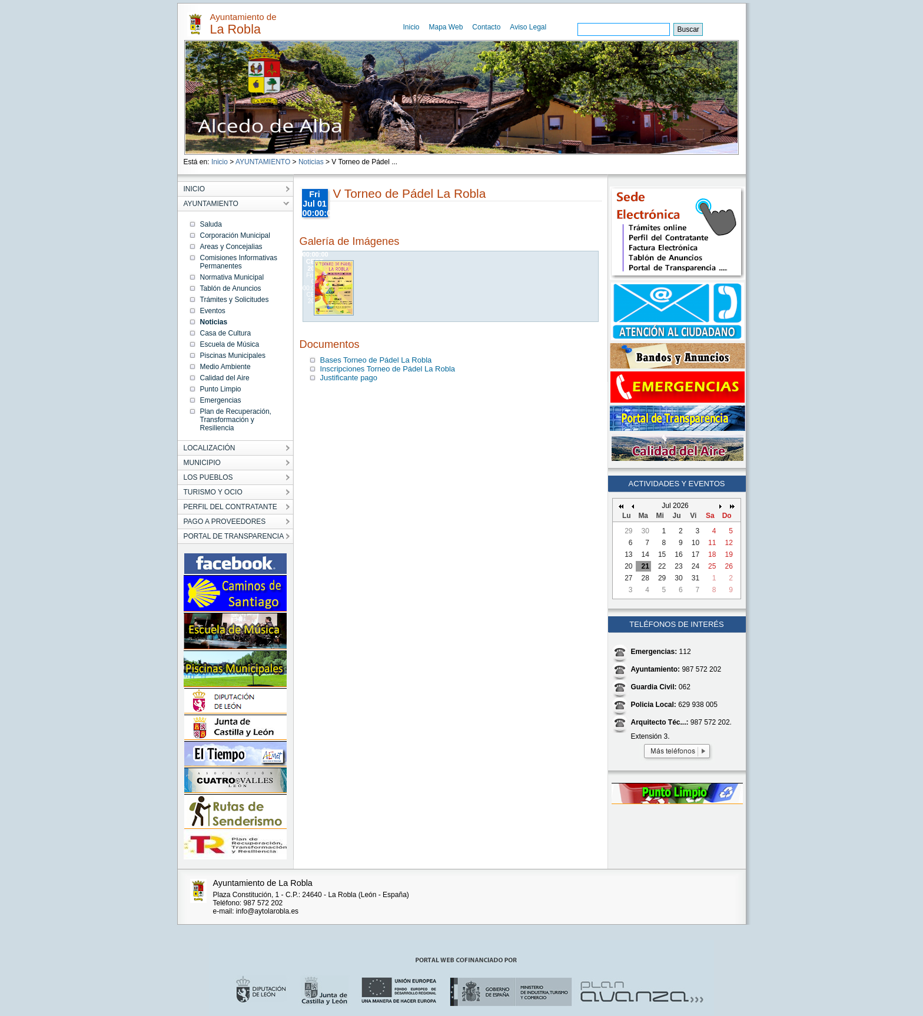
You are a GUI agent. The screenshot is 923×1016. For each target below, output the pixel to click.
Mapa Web (446, 27)
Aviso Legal (528, 27)
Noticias (311, 162)
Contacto (486, 27)
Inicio (411, 27)
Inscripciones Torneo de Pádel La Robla (388, 368)
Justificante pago (349, 377)
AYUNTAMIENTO (262, 162)
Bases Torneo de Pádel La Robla (376, 360)
